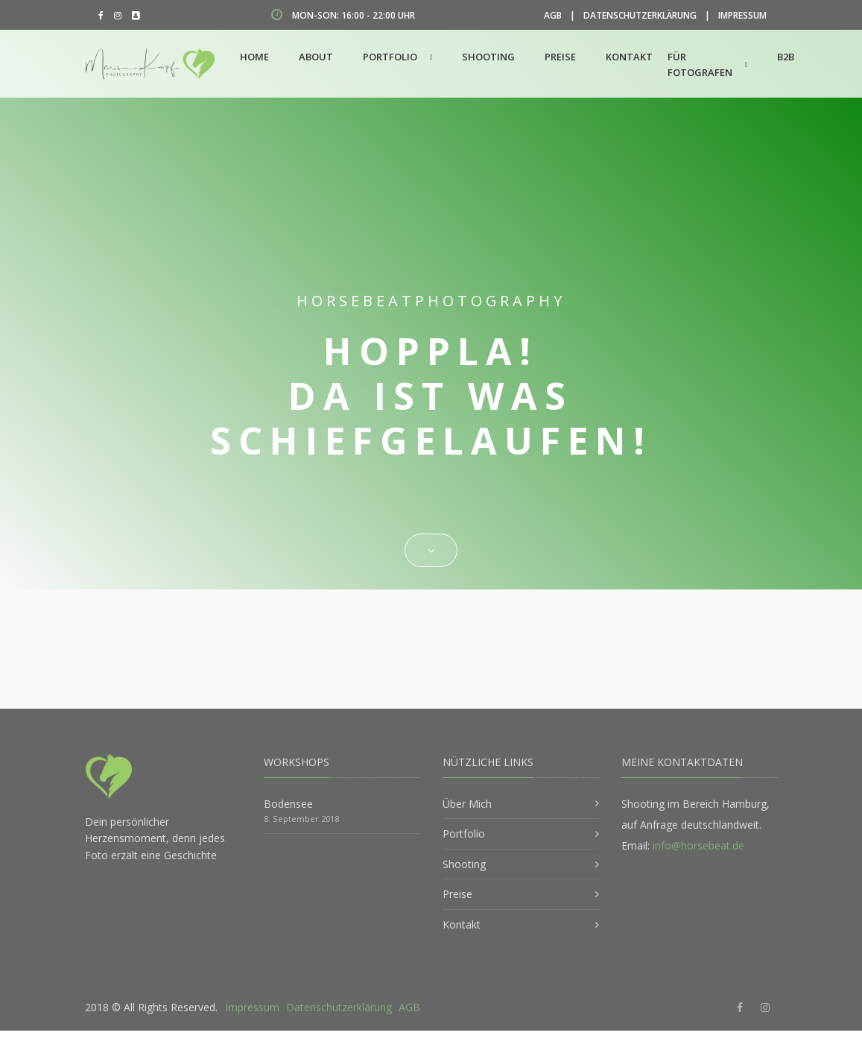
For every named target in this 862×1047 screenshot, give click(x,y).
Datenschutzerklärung (640, 15)
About (316, 56)
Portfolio (390, 56)
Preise (560, 56)
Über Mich (467, 804)
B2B (785, 56)
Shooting (488, 56)
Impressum (742, 15)
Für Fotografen (700, 64)
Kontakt (629, 56)
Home (254, 56)
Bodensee (288, 804)
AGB (553, 15)
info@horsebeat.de (698, 845)
